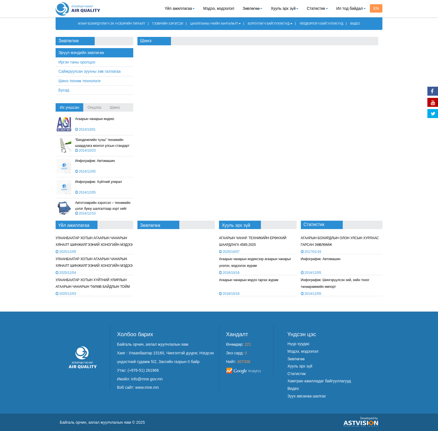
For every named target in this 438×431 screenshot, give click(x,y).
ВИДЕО (355, 23)
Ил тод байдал (351, 8)
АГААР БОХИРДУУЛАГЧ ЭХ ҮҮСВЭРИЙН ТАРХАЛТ (111, 23)
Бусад (63, 90)
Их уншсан (69, 107)
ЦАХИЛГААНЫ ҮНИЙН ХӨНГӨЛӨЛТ (215, 23)
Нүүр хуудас (298, 343)
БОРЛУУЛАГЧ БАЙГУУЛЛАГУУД (270, 23)
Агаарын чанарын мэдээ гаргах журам (248, 280)
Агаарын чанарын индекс (95, 119)
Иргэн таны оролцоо (76, 62)
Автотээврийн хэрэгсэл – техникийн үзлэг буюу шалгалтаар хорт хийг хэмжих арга (102, 208)
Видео (293, 388)
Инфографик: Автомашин (95, 161)
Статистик (317, 8)
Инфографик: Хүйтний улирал (98, 182)
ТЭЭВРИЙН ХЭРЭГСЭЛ (167, 23)
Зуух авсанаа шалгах (306, 396)
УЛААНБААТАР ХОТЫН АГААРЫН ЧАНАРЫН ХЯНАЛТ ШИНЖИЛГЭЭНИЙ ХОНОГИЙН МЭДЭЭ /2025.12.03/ (94, 265)
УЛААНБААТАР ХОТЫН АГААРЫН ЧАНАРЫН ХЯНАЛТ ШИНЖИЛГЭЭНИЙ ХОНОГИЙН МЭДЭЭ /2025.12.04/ (94, 244)
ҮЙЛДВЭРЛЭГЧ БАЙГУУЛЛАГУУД (321, 23)
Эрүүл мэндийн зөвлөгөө (81, 52)
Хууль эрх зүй (284, 8)
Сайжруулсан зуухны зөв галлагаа (89, 71)
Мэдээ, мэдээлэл (218, 8)
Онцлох (94, 107)
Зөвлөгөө (252, 8)
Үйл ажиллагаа (180, 8)
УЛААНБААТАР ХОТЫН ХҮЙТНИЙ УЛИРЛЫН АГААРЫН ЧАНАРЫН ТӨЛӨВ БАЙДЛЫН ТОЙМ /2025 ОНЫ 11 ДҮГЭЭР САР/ (93, 286)
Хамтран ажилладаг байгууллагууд (319, 381)
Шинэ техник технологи (79, 81)
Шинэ (115, 107)
